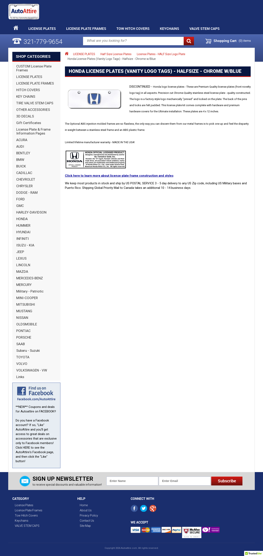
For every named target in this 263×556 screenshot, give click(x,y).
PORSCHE (23, 337)
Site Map (85, 525)
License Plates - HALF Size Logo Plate (161, 54)
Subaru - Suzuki (28, 350)
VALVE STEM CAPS (204, 28)
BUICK (21, 166)
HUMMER (23, 225)
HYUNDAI (23, 232)
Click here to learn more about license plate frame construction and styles (119, 176)
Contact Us (87, 520)
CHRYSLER (24, 186)
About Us (86, 510)
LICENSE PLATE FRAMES (35, 83)
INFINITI (22, 239)
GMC (20, 206)
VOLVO (21, 364)
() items (245, 41)
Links (20, 377)
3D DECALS (25, 116)
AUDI (20, 146)
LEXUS (21, 258)
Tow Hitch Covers (133, 28)
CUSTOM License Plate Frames (34, 68)
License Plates (42, 28)
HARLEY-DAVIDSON (31, 212)
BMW (20, 160)
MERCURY (24, 285)
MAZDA (22, 271)
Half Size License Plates (116, 54)
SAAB (20, 344)
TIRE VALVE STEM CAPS (34, 103)
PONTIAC (23, 331)
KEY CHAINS (25, 96)
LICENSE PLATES (29, 77)
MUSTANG (24, 311)
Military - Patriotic (30, 291)
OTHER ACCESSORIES (33, 110)
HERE (26, 447)
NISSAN (22, 318)
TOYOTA (22, 357)
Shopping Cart (224, 40)
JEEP (20, 252)
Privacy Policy (89, 515)
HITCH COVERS (28, 90)
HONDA (22, 219)
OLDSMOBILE (26, 324)
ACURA (21, 140)
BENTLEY (23, 153)
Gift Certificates (28, 123)
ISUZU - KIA (25, 245)
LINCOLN (23, 265)
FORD (20, 199)
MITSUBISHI (25, 304)
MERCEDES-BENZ (29, 278)
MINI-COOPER (27, 298)
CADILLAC (24, 173)
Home (84, 505)
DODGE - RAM (27, 192)
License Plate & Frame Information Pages (33, 131)
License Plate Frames (86, 28)
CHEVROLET (25, 179)
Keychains (169, 28)
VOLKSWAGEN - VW (31, 370)
